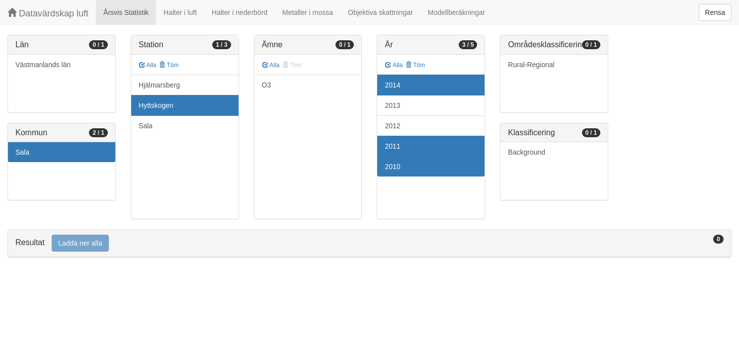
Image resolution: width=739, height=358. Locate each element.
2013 (392, 105)
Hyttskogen (156, 105)
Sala (22, 152)
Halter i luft (180, 12)
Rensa (715, 12)
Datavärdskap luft (47, 13)
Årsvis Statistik (126, 12)
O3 (266, 85)
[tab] (369, 243)
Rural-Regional (531, 65)
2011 (392, 146)
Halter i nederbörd (239, 12)
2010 (392, 167)
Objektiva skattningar (380, 12)
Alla (148, 65)
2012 (392, 126)
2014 (392, 85)
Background (526, 152)
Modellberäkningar (456, 12)
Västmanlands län (43, 65)
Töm (168, 65)
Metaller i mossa (307, 12)
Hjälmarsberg (159, 85)
